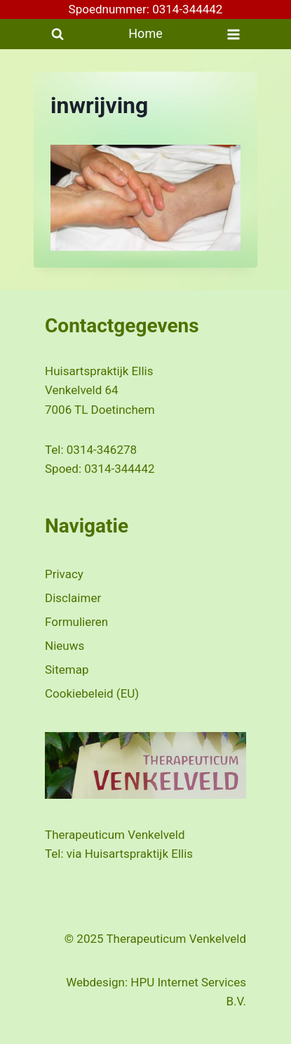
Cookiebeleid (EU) (92, 693)
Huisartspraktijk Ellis (139, 854)
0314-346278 (102, 450)
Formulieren (76, 622)
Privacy (64, 574)
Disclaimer (73, 598)
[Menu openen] (233, 34)
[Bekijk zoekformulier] (57, 34)
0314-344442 (119, 469)
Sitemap (67, 670)
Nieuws (64, 646)
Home (145, 33)
